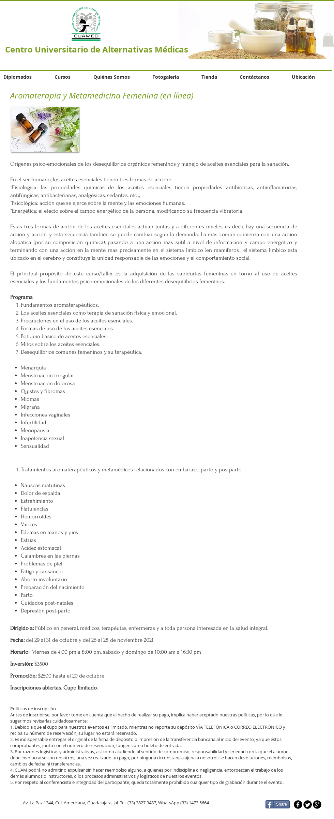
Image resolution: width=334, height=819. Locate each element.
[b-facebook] (298, 804)
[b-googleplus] (317, 804)
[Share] (277, 804)
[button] (328, 40)
